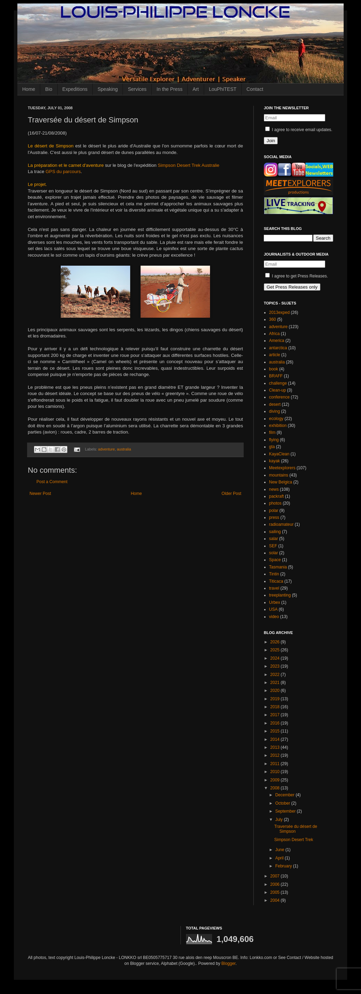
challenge (278, 383)
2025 (275, 650)
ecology (276, 418)
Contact (254, 89)
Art (196, 89)
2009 (275, 780)
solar (273, 552)
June (280, 849)
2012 (275, 755)
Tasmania (278, 567)
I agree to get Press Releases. (296, 276)
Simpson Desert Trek (293, 839)
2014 (275, 739)
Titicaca (276, 581)
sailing (275, 531)
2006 (275, 884)
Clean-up (277, 390)
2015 (275, 731)
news (274, 489)
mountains (278, 475)
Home (28, 89)
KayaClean (279, 454)
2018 (275, 706)
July (279, 819)
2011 (275, 763)
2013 (275, 747)
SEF (273, 545)
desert (274, 404)
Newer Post (40, 493)
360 (272, 319)
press (274, 517)
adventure (106, 449)
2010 (275, 771)
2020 (275, 690)
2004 (275, 900)
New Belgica (280, 482)
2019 (275, 698)
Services (137, 89)
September (286, 811)
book (273, 369)
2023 (275, 666)
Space (275, 559)
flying (274, 439)
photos (275, 503)
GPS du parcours (63, 171)
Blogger (228, 963)
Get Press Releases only (292, 287)
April (280, 858)
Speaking (108, 89)
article (274, 354)
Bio (48, 89)
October (283, 803)
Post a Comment (51, 481)
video (274, 616)
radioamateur (281, 524)
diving (274, 411)
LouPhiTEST (222, 89)
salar (273, 538)
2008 (275, 788)
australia (124, 449)
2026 (275, 642)
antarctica (278, 347)
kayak (274, 461)
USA (273, 609)
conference (279, 397)
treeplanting (280, 595)
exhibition (278, 425)
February (284, 866)
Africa (274, 333)
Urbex (274, 602)
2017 (275, 714)
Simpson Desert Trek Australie (188, 165)
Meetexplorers (282, 467)
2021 (275, 682)
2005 (275, 892)
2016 (275, 723)
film (272, 432)
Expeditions (74, 89)
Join (271, 140)
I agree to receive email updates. (298, 129)
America (276, 340)
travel (274, 588)
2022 (275, 674)
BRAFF (276, 376)
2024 (275, 658)
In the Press (170, 89)
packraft (276, 496)
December (285, 794)
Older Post (231, 493)
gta (272, 446)
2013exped (279, 312)
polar (273, 510)
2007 (275, 876)
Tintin (274, 574)
